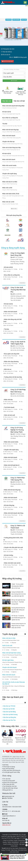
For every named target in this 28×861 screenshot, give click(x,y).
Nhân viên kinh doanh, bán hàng (13, 513)
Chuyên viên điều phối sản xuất (13, 547)
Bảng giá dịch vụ (7, 790)
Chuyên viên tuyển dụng (9, 173)
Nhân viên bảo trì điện (8, 638)
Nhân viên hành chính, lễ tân (10, 193)
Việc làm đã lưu (7, 52)
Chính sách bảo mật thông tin (11, 770)
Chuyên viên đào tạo (8, 141)
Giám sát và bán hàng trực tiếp (11, 147)
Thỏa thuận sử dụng (8, 766)
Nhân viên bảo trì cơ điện (9, 181)
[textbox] (14, 69)
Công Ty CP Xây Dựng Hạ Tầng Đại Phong (12, 655)
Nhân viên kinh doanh (8, 135)
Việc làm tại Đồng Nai (9, 717)
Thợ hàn (6, 329)
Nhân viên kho (8, 399)
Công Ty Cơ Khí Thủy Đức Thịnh (10, 204)
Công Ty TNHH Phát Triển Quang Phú (11, 132)
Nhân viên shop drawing (11, 361)
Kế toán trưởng (8, 555)
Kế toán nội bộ (6, 112)
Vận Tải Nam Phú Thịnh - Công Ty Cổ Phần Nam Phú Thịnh (13, 687)
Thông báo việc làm (8, 49)
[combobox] (14, 73)
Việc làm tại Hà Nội (8, 709)
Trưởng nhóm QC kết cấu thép (12, 377)
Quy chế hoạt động (8, 768)
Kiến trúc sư (7, 369)
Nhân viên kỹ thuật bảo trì (11, 465)
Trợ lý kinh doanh (8, 407)
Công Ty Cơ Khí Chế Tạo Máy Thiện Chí (12, 126)
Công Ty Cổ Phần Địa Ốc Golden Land (11, 677)
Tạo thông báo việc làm (9, 786)
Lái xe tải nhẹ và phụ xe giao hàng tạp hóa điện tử (13, 683)
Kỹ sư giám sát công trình (11, 354)
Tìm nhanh (14, 80)
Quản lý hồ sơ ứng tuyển (9, 782)
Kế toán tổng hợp (8, 505)
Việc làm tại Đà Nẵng (9, 711)
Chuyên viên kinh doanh (9, 667)
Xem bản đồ (5, 820)
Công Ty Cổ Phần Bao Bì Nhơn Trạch (10, 640)
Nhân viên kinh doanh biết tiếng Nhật (13, 106)
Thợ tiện (4, 123)
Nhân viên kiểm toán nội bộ (11, 563)
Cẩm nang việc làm (10, 726)
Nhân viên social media (9, 165)
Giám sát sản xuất (9, 415)
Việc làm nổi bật (19, 101)
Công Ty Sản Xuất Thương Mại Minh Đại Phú (13, 155)
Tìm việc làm (6, 779)
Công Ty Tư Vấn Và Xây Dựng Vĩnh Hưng (12, 143)
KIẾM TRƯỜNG (16, 19)
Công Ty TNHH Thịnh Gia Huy (9, 184)
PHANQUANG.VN (9, 796)
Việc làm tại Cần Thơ (9, 720)
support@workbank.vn (9, 816)
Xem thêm (14, 208)
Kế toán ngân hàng (7, 660)
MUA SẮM (24, 19)
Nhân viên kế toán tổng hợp (10, 129)
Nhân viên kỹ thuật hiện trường (11, 653)
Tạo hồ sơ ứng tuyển (7, 61)
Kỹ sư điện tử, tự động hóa (10, 117)
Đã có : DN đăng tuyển (18, 57)
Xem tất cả (22, 282)
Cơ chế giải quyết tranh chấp (11, 772)
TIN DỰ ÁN (8, 19)
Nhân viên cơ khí (7, 187)
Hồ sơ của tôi (6, 54)
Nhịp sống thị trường (12, 578)
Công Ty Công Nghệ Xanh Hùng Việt (11, 114)
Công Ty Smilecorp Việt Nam (9, 108)
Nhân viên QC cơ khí (8, 202)
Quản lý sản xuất (7, 645)
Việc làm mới (6, 101)
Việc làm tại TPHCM (8, 706)
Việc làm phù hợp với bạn (10, 788)
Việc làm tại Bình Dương (9, 714)
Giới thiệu (5, 765)
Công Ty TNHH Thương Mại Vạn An (11, 149)
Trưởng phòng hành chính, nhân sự (13, 538)
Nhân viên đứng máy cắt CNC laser (12, 320)
